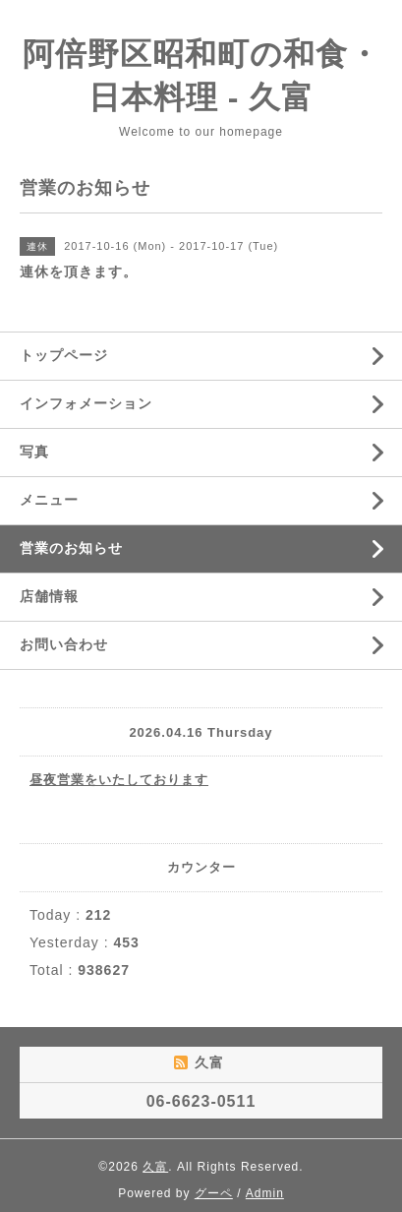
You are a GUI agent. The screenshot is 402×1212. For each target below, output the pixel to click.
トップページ (64, 355)
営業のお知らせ (71, 548)
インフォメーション (86, 403)
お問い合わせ (64, 644)
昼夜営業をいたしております (118, 779)
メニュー (49, 500)
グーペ (214, 1193)
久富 (155, 1167)
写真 (34, 451)
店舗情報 (49, 596)
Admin (265, 1193)
